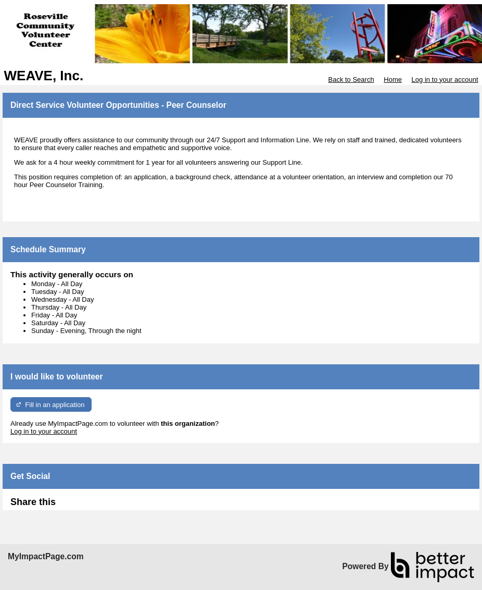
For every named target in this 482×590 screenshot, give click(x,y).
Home (393, 79)
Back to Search (351, 79)
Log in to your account (445, 79)
